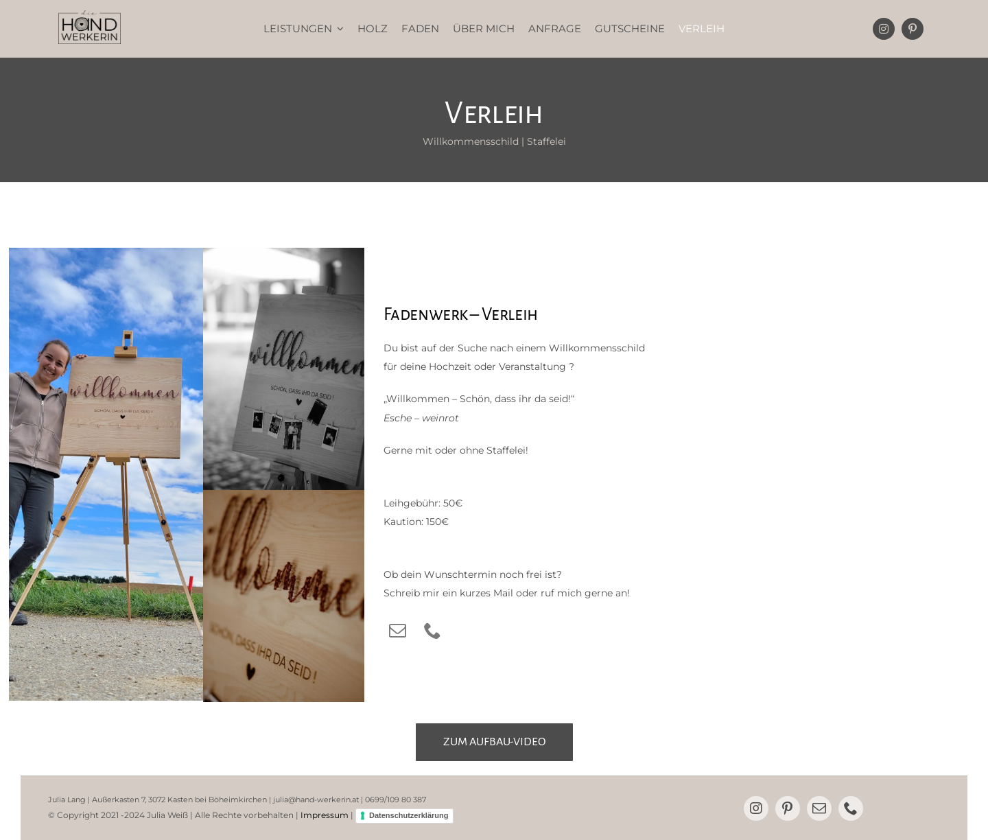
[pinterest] (913, 29)
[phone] (433, 630)
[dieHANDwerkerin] (89, 15)
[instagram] (884, 29)
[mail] (398, 630)
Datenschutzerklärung (409, 815)
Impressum (325, 815)
